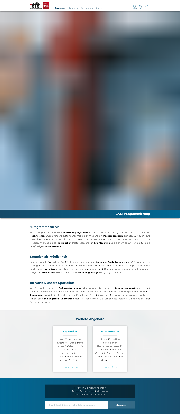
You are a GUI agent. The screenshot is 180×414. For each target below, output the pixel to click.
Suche (99, 8)
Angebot (60, 8)
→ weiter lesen (110, 367)
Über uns (73, 8)
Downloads (86, 8)
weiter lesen (71, 367)
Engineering (70, 331)
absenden (121, 405)
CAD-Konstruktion (110, 331)
